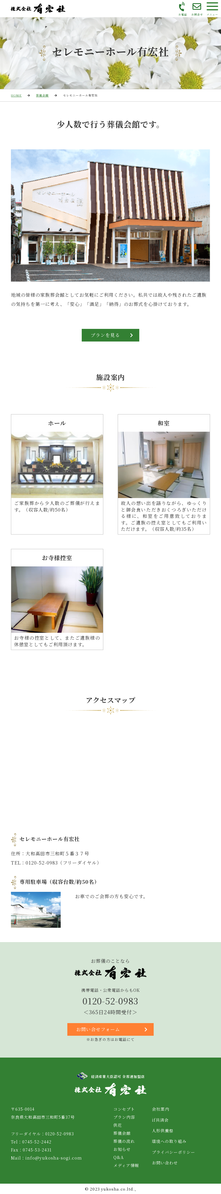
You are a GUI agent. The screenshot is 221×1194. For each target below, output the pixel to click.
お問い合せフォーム (112, 1029)
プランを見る (112, 335)
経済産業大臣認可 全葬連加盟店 (110, 1076)
